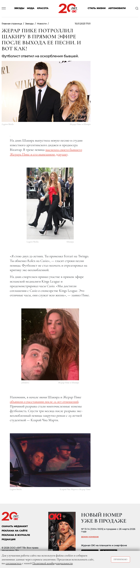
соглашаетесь (13, 563)
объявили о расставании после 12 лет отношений (44, 401)
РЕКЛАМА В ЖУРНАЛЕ (16, 535)
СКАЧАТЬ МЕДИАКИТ (15, 526)
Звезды (19, 8)
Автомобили (117, 8)
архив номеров (90, 537)
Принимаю (120, 559)
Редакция (9, 539)
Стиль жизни (97, 8)
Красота (42, 8)
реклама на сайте (14, 530)
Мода (30, 8)
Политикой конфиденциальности (52, 563)
